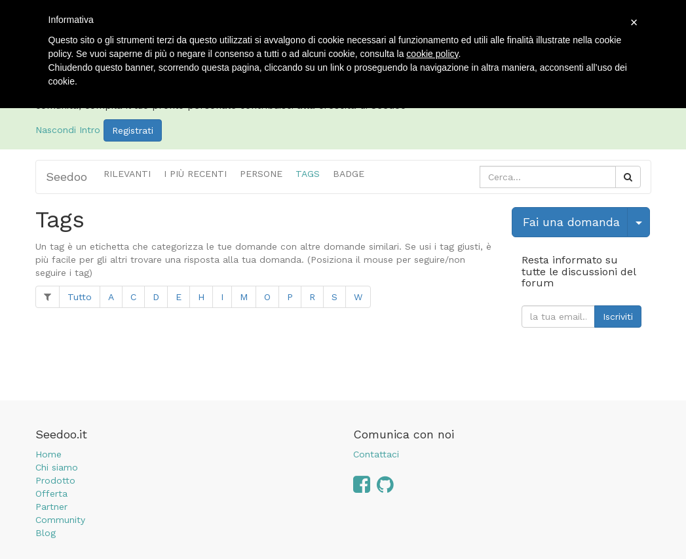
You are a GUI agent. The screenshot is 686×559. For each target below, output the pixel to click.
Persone (261, 173)
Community (60, 519)
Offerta (51, 493)
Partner (51, 506)
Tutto (79, 297)
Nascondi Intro (67, 130)
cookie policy (432, 53)
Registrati (132, 130)
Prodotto (55, 480)
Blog (45, 533)
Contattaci (376, 454)
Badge (348, 173)
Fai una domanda (571, 222)
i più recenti (195, 173)
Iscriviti (618, 316)
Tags (307, 173)
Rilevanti (127, 173)
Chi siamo (56, 467)
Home (48, 454)
